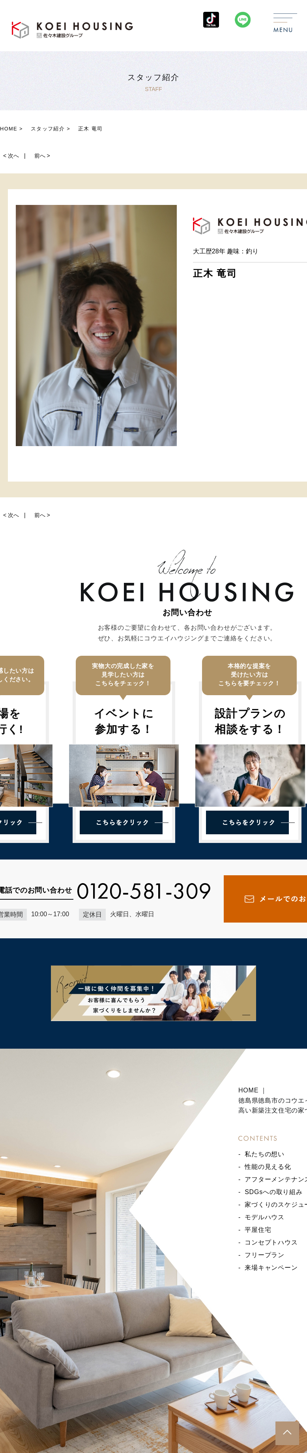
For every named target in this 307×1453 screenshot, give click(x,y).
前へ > (42, 156)
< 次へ (11, 156)
